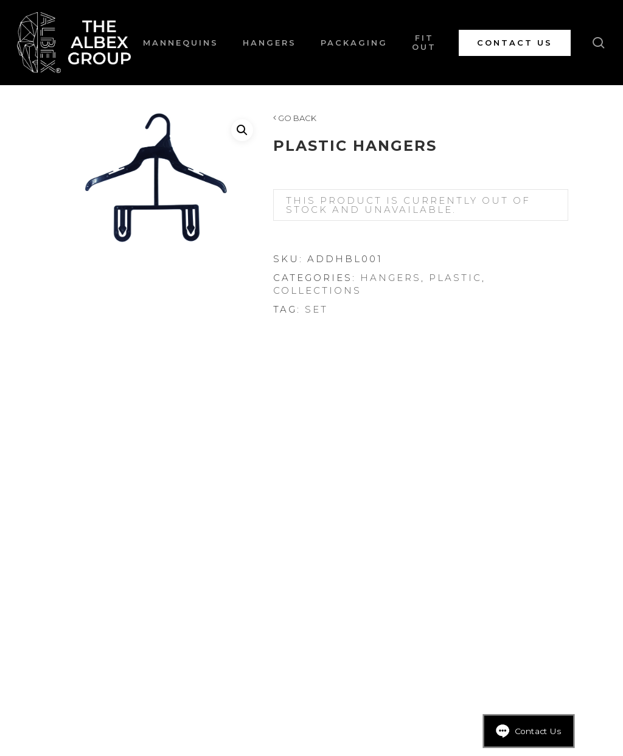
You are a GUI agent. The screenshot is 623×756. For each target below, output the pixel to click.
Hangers (390, 277)
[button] (242, 130)
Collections (317, 290)
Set (316, 309)
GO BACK (294, 118)
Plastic (455, 277)
